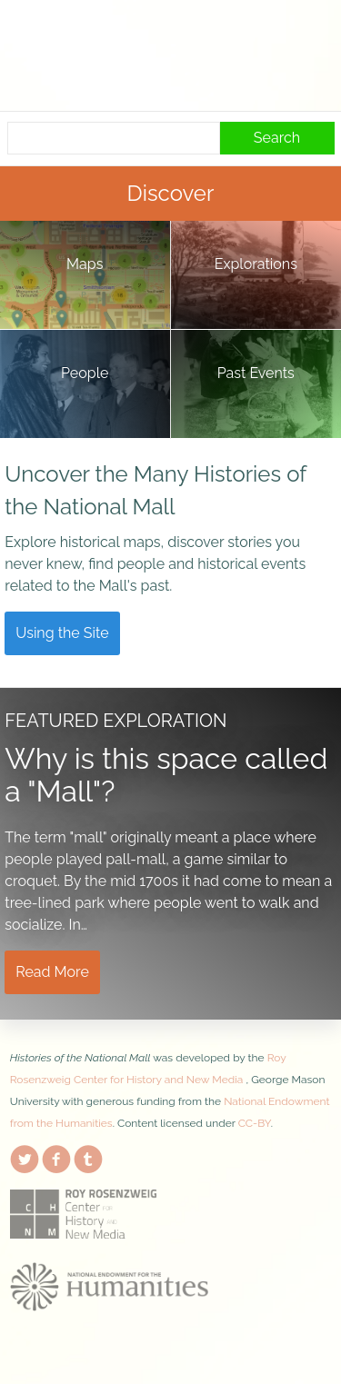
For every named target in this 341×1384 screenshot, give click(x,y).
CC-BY (254, 1123)
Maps (84, 264)
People (84, 373)
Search (277, 137)
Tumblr (88, 1156)
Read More (52, 972)
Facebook (56, 1156)
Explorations (256, 264)
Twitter (24, 1156)
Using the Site (61, 633)
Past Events (256, 373)
